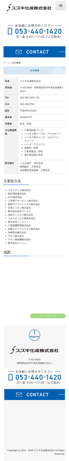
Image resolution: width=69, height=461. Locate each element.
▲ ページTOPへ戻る (48, 316)
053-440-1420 (27, 97)
